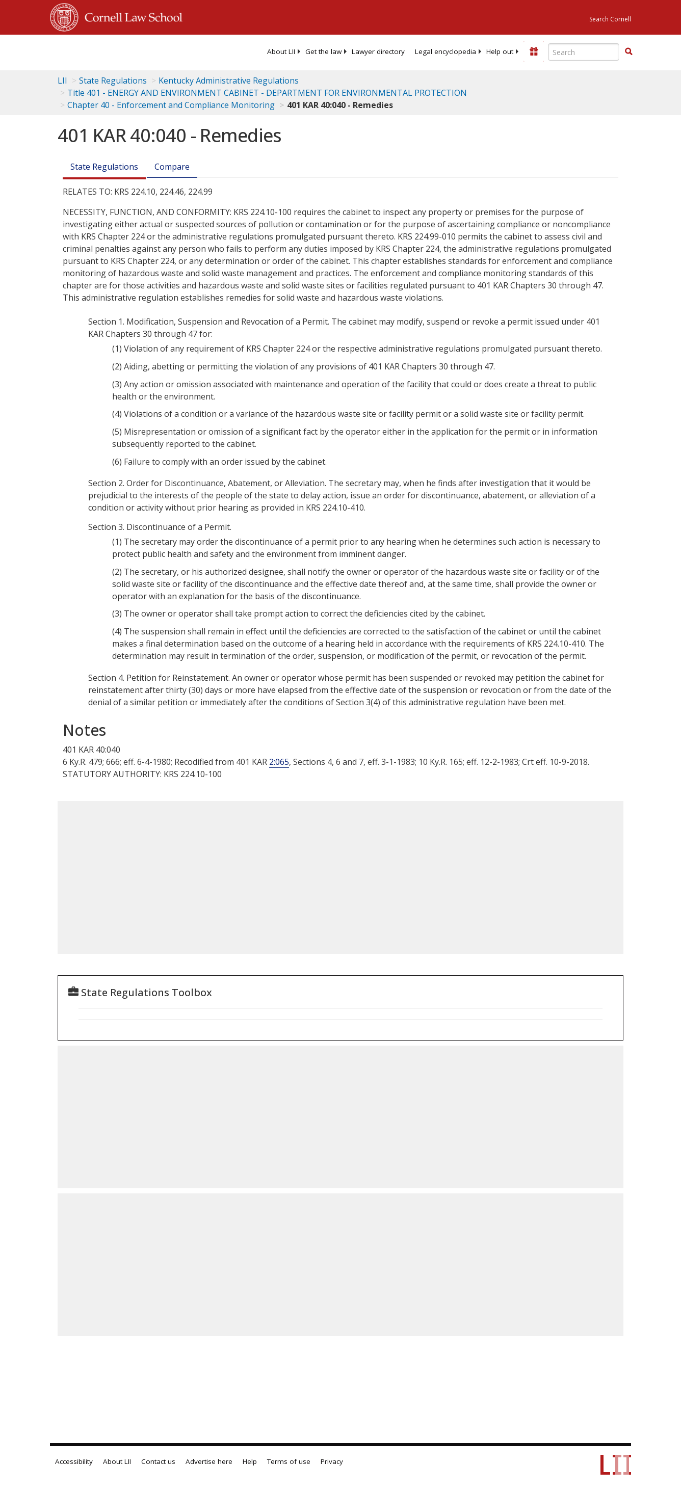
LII (62, 80)
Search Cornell (610, 19)
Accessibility (74, 1461)
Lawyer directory (378, 51)
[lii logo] (89, 51)
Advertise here (209, 1461)
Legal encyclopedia (445, 51)
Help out (499, 51)
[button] (628, 51)
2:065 (279, 761)
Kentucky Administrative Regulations (229, 80)
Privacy (332, 1461)
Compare (172, 166)
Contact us (158, 1461)
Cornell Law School (130, 16)
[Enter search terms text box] (583, 52)
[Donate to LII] (533, 51)
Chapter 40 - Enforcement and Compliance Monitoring (171, 105)
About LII (281, 51)
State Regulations (113, 80)
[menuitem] (281, 51)
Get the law (323, 51)
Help (250, 1461)
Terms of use (288, 1461)
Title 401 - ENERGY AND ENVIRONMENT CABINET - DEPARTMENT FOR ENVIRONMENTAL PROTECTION (267, 92)
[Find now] (628, 52)
